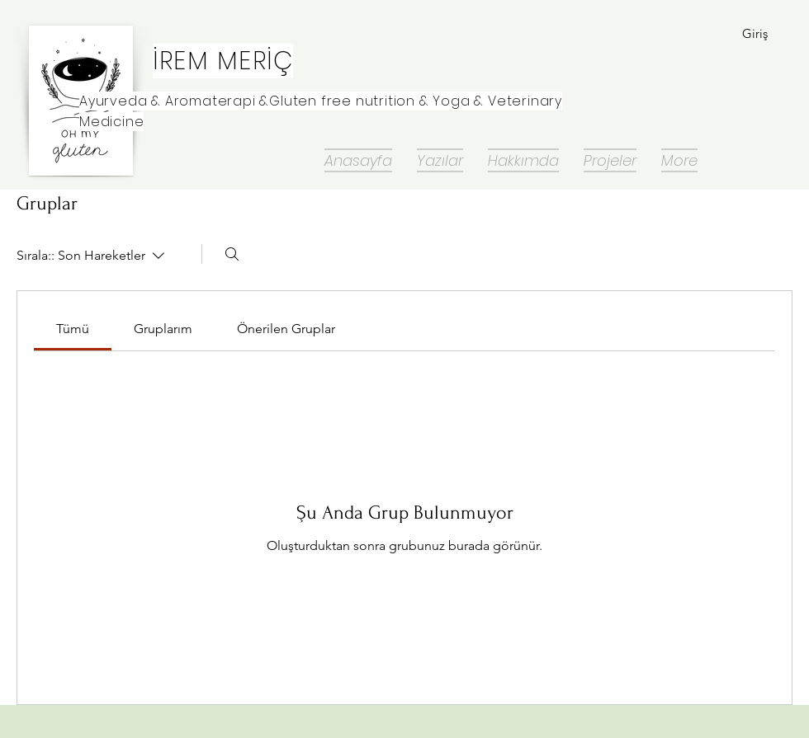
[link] (72, 328)
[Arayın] (232, 254)
